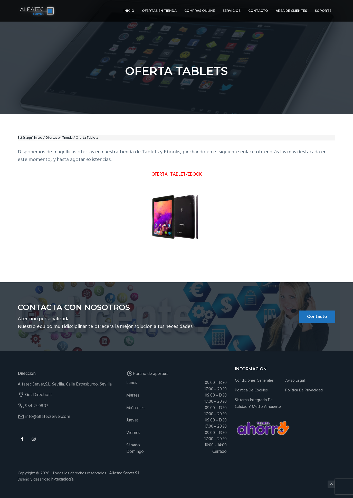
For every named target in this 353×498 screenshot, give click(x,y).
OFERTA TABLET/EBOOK (176, 174)
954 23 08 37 (36, 405)
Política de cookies (251, 390)
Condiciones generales (254, 381)
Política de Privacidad (304, 390)
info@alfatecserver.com (47, 416)
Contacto (317, 316)
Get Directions (38, 394)
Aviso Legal (295, 381)
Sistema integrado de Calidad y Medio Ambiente (258, 403)
